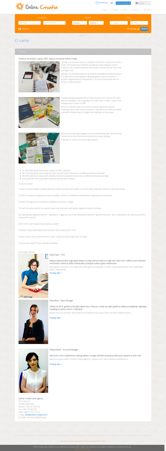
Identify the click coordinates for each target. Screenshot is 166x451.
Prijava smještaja (122, 3)
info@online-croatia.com (35, 414)
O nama (114, 10)
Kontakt (147, 10)
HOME (104, 10)
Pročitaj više (54, 273)
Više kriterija (131, 29)
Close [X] (87, 449)
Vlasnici (135, 10)
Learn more (78, 449)
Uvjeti (124, 10)
